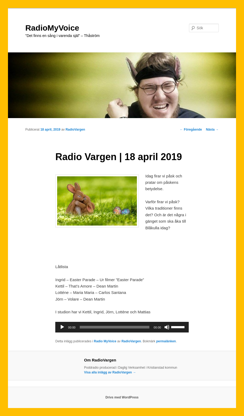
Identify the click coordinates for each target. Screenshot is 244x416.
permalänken (166, 341)
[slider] (114, 327)
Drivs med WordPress (122, 397)
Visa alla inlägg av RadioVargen (110, 372)
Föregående (191, 129)
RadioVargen (75, 129)
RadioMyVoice (52, 27)
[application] (121, 327)
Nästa (212, 129)
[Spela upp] (62, 327)
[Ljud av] (167, 327)
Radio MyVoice (105, 341)
